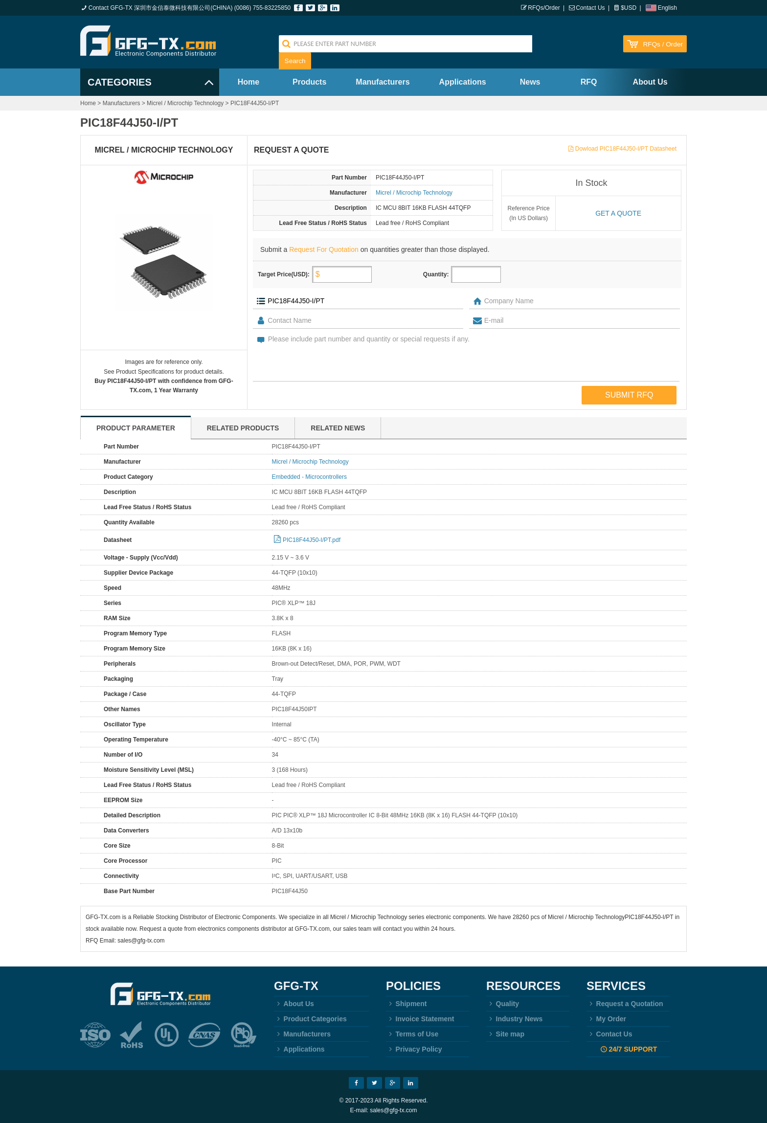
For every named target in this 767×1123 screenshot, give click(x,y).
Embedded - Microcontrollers (309, 476)
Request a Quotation (625, 1004)
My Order (606, 1019)
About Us (650, 82)
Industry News (514, 1019)
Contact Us (590, 7)
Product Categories (310, 1019)
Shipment (406, 1004)
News (530, 82)
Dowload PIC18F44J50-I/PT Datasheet (626, 148)
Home (248, 82)
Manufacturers (382, 82)
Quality (502, 1004)
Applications (462, 82)
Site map (505, 1034)
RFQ (589, 82)
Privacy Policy (414, 1049)
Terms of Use (412, 1034)
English (667, 7)
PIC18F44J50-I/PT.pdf (311, 540)
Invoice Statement (420, 1019)
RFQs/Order (544, 7)
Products (309, 82)
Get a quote (618, 213)
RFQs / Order (663, 44)
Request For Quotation (324, 249)
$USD (628, 7)
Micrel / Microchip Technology (185, 103)
